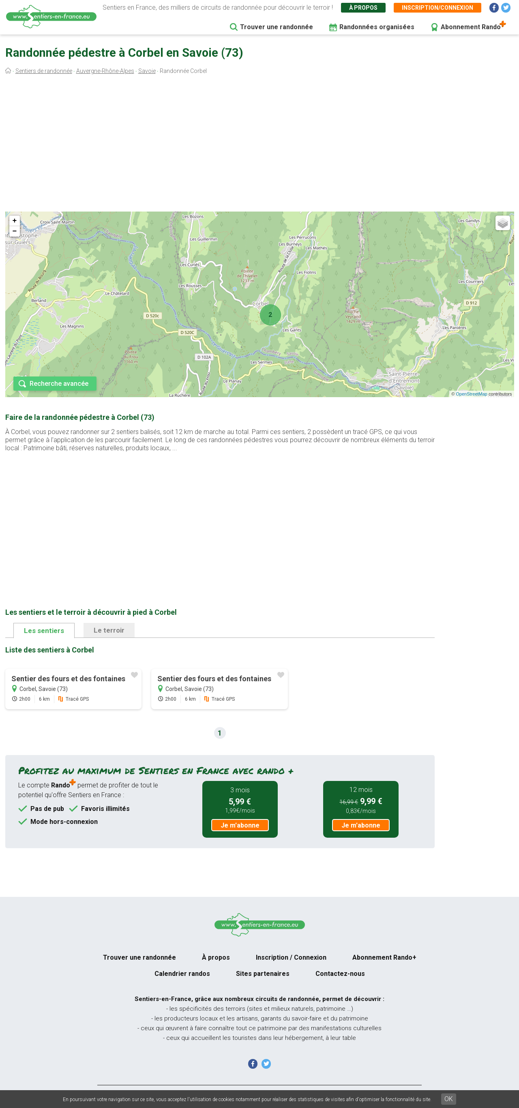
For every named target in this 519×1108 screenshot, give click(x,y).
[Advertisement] (259, 145)
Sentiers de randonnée (43, 71)
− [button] (15, 231)
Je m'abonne (240, 825)
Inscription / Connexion (291, 957)
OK (448, 1099)
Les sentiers (44, 631)
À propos (363, 7)
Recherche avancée (59, 383)
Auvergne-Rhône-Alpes (105, 71)
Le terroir (109, 630)
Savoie (147, 71)
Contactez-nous (340, 974)
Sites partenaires (263, 974)
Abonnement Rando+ (384, 957)
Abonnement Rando (471, 27)
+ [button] (15, 221)
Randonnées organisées (376, 27)
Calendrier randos (182, 974)
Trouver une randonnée (276, 27)
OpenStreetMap (471, 393)
